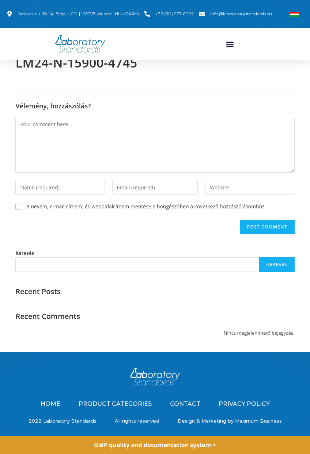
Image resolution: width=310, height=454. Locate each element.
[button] (230, 44)
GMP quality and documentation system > (155, 445)
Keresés (24, 258)
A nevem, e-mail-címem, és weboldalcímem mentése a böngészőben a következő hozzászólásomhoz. (146, 211)
